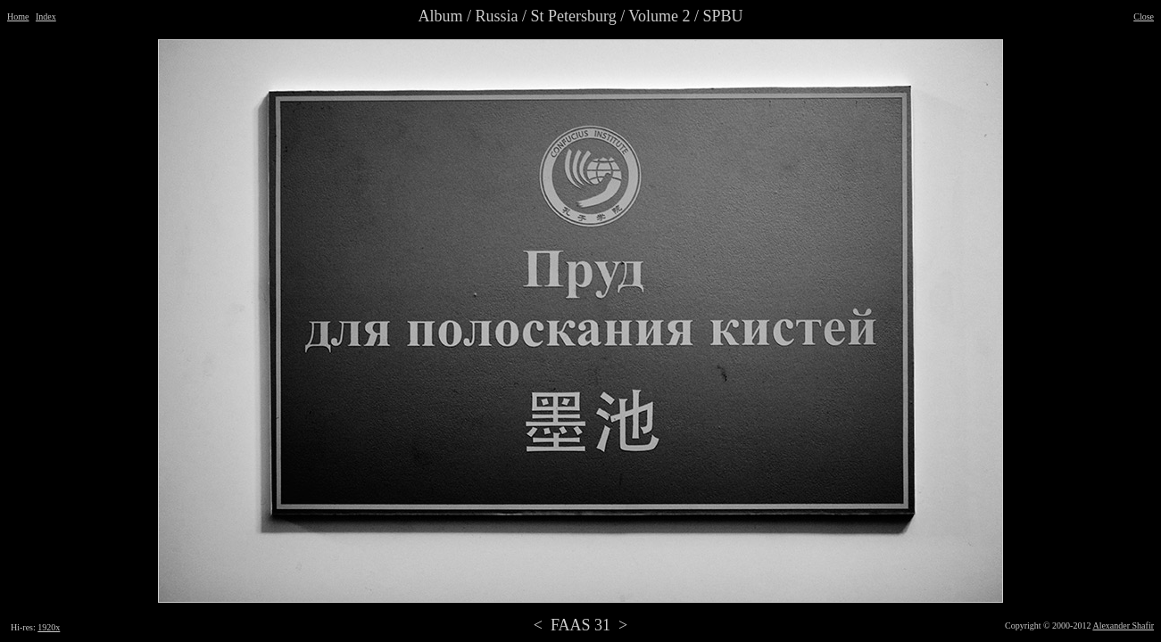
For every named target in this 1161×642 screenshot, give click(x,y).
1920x (48, 627)
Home (18, 16)
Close (1143, 16)
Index (46, 16)
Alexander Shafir (1123, 625)
